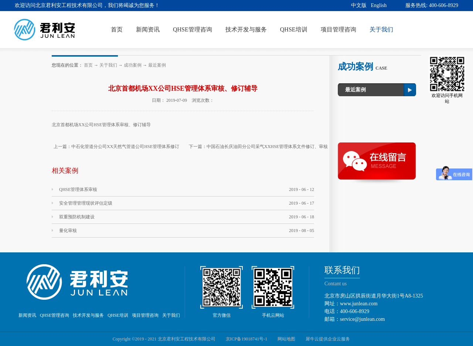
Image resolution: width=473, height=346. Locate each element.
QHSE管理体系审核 (78, 189)
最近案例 (157, 65)
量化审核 (68, 230)
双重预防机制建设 (77, 216)
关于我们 (108, 65)
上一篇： (116, 146)
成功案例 (133, 65)
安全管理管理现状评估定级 (85, 203)
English (379, 5)
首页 (117, 29)
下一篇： (258, 146)
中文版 (359, 5)
